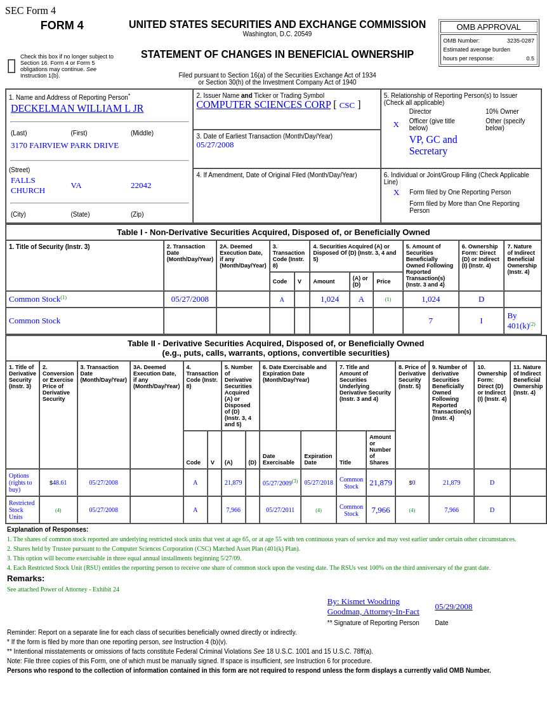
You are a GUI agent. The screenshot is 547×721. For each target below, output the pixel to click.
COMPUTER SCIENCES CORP (263, 104)
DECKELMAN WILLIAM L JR (77, 108)
